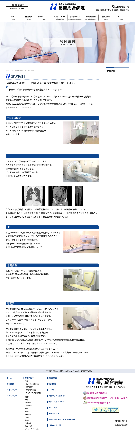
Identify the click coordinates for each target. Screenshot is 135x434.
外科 (26, 400)
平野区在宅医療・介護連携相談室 (61, 419)
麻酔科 (27, 420)
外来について (12, 389)
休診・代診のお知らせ (57, 401)
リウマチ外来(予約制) (33, 393)
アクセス (52, 389)
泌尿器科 (28, 414)
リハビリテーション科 (32, 429)
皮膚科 (27, 411)
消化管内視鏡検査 (32, 384)
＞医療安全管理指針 (121, 425)
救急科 (27, 417)
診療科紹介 (19, 70)
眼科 (26, 408)
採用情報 (52, 384)
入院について (12, 395)
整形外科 (28, 403)
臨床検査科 (29, 426)
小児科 (27, 397)
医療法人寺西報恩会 (95, 393)
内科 (26, 381)
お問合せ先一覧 (120, 6)
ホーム (8, 70)
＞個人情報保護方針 (121, 421)
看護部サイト (53, 413)
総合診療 (29, 387)
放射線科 (31, 70)
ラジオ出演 (52, 407)
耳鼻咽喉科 (29, 405)
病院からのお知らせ (56, 395)
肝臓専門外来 (31, 390)
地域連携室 (52, 378)
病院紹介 (10, 384)
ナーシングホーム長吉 (105, 398)
